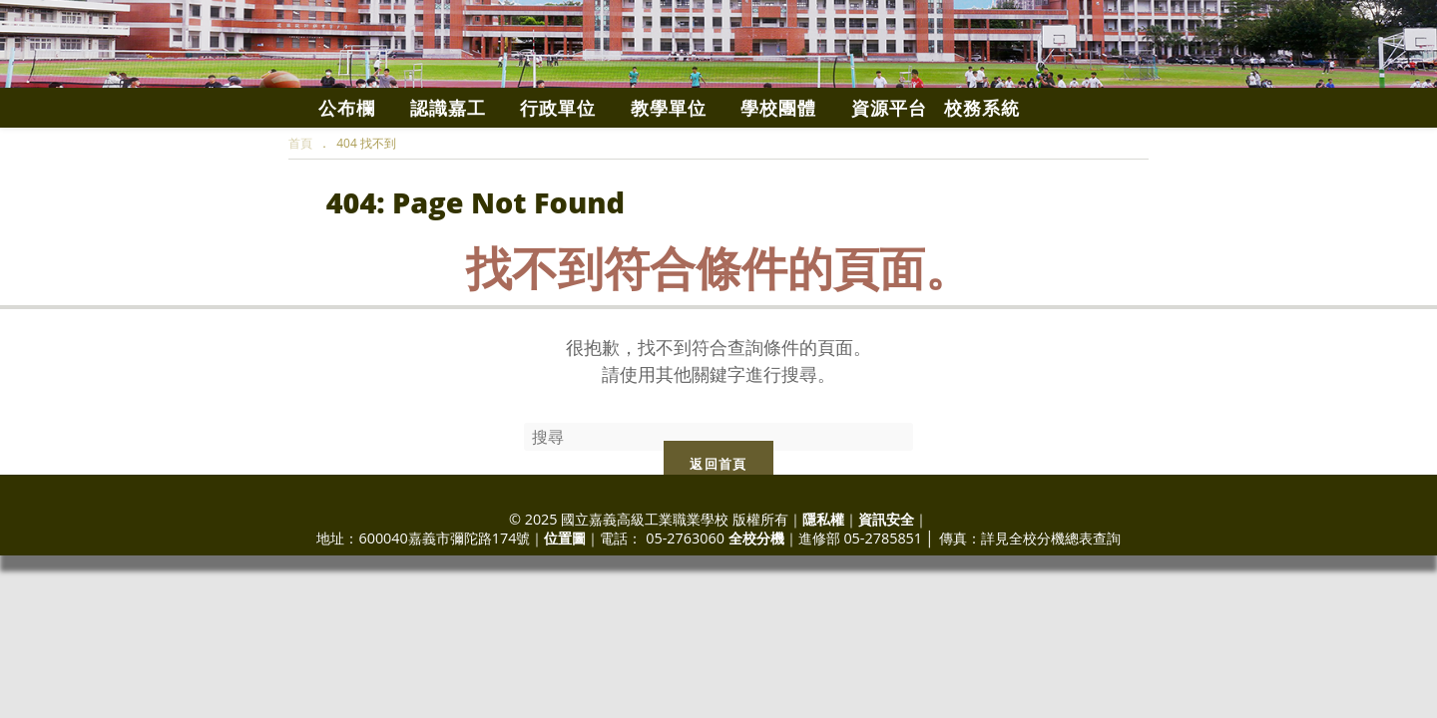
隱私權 (823, 579)
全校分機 (756, 598)
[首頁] (300, 203)
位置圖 (565, 598)
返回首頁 (718, 525)
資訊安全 (886, 579)
